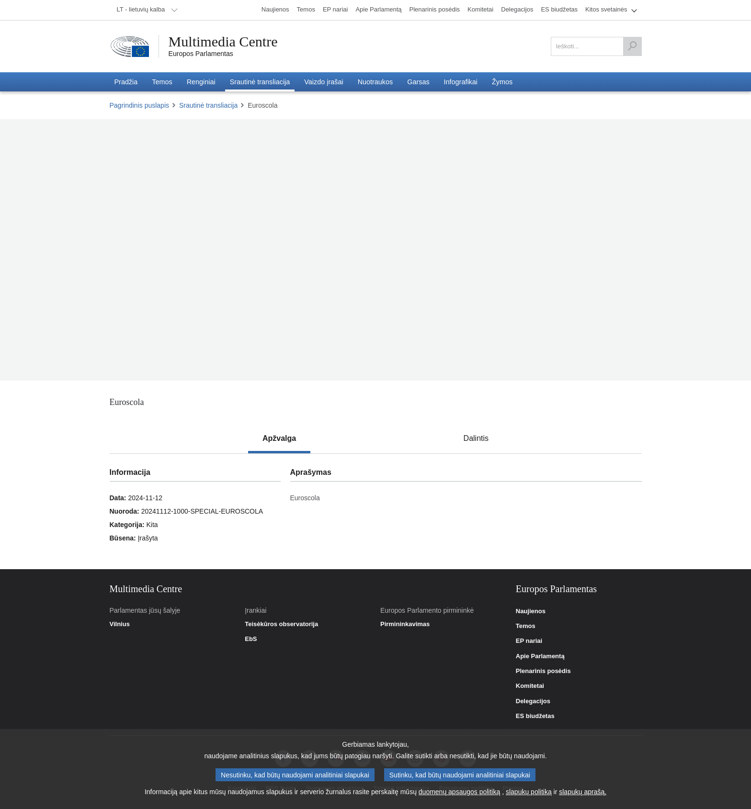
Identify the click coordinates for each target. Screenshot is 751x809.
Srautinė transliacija (208, 105)
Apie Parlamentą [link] (540, 656)
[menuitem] (146, 10)
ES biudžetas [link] (535, 716)
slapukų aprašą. (582, 792)
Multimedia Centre (223, 42)
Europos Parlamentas (201, 53)
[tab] (279, 438)
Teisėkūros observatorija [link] (281, 624)
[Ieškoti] (632, 46)
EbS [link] (251, 639)
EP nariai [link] (529, 641)
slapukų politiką (529, 792)
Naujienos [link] (531, 611)
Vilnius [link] (120, 624)
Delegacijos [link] (533, 701)
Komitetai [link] (530, 686)
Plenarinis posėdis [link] (543, 671)
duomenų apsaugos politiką (459, 792)
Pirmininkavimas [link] (405, 624)
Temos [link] (525, 626)
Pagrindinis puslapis (140, 105)
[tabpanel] (375, 511)
